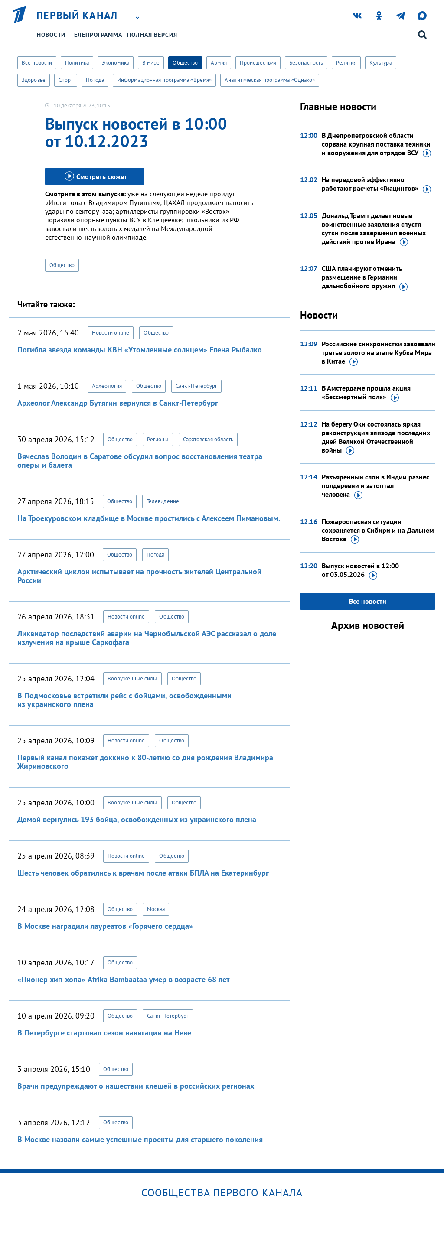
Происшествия (258, 62)
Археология (107, 386)
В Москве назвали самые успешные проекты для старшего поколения (140, 1139)
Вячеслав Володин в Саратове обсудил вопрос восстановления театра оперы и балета (139, 460)
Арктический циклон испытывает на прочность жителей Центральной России (139, 576)
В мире (151, 62)
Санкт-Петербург (197, 386)
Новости (51, 35)
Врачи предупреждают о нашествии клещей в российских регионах (135, 1086)
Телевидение (163, 501)
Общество (185, 62)
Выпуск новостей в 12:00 (360, 570)
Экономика (115, 62)
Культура (380, 62)
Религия (346, 62)
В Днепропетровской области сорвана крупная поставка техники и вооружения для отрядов (376, 144)
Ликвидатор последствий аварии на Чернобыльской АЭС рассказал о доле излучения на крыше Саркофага (146, 637)
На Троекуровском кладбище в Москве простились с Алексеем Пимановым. (148, 518)
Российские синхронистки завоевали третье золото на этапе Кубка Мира (378, 352)
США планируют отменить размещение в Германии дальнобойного (365, 277)
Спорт (66, 80)
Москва (156, 909)
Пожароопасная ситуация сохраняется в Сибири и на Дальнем (378, 530)
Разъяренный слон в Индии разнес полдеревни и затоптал (375, 485)
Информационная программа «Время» (164, 80)
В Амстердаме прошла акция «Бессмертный (366, 393)
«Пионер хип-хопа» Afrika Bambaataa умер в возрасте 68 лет (123, 979)
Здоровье (34, 80)
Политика (77, 62)
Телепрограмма (96, 35)
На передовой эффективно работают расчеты (376, 184)
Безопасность (306, 62)
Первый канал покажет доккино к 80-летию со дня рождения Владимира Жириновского (145, 761)
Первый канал (77, 16)
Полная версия (152, 35)
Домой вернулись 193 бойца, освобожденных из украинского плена (136, 819)
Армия (219, 62)
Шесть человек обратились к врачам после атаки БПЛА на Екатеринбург (143, 873)
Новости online (110, 332)
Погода (95, 80)
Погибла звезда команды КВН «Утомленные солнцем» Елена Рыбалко (139, 350)
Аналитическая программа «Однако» (270, 80)
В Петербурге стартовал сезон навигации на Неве (104, 1033)
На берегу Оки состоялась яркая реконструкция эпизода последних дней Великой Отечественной (376, 437)
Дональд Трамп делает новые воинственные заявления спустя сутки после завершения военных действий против (374, 229)
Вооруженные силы (132, 678)
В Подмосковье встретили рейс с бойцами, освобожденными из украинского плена (124, 699)
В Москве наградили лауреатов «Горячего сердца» (105, 926)
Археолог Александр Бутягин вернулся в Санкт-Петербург (117, 403)
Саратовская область (208, 439)
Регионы (158, 439)
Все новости (37, 62)
